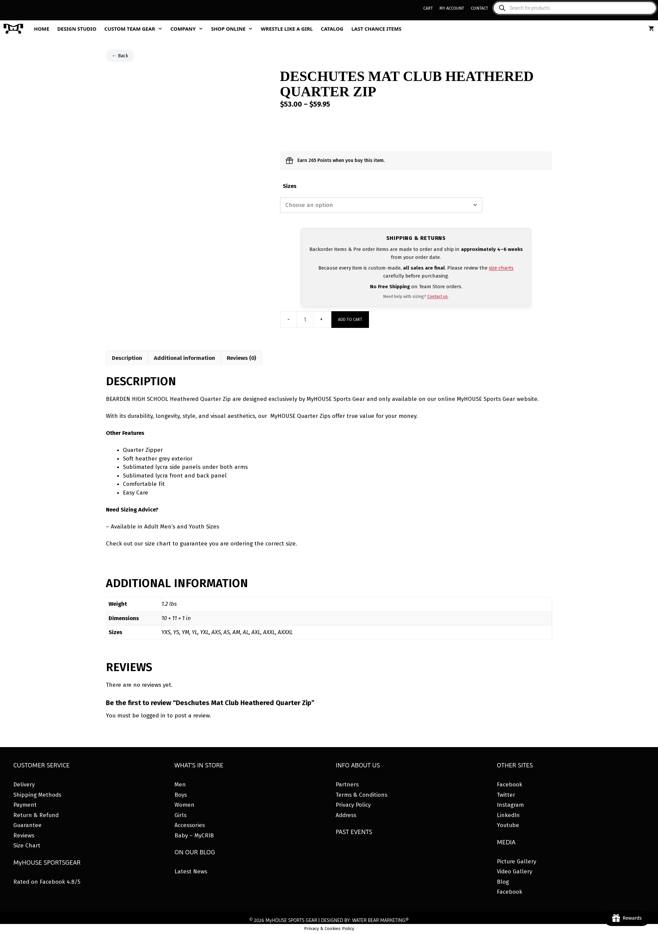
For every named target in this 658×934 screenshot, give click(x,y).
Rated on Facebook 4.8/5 (46, 881)
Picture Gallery (516, 861)
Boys (180, 794)
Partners (347, 784)
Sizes (289, 186)
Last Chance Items (376, 28)
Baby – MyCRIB (194, 835)
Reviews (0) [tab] (241, 358)
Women (184, 804)
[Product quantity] (305, 319)
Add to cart (350, 319)
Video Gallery (514, 871)
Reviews (23, 835)
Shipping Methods (37, 794)
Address (346, 815)
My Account (452, 8)
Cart (428, 8)
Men (180, 784)
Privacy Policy (353, 804)
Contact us (437, 296)
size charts (501, 268)
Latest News (190, 871)
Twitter (506, 794)
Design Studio (76, 28)
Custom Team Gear (135, 28)
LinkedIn (508, 815)
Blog (503, 881)
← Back (120, 56)
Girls (180, 815)
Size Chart (26, 845)
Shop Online (234, 28)
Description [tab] (127, 358)
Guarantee (27, 825)
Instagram (510, 804)
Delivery (24, 784)
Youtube (508, 825)
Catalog (332, 28)
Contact (479, 8)
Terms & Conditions (361, 794)
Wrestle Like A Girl (287, 28)
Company (188, 28)
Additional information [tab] (184, 358)
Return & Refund (36, 815)
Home (41, 28)
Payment (25, 804)
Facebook (509, 784)
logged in (153, 715)
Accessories (189, 825)
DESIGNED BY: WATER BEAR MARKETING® (365, 920)
